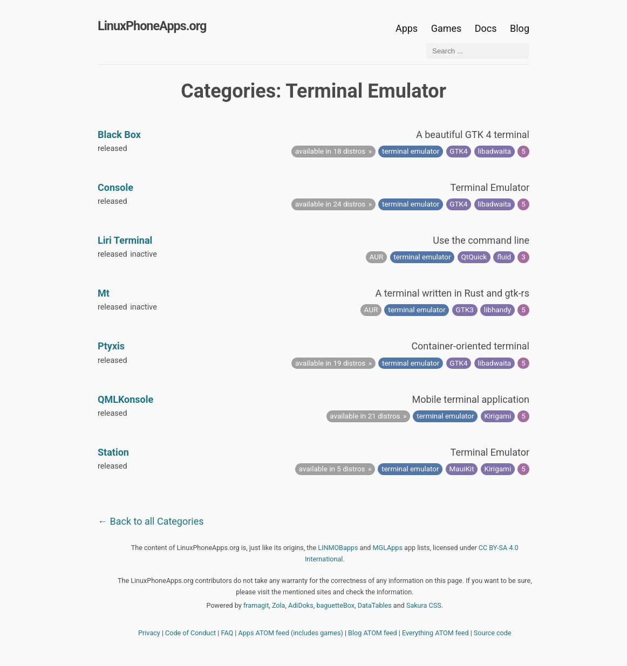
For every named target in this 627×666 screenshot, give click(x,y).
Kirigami (498, 415)
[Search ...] (477, 51)
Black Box (119, 134)
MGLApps (388, 548)
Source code (493, 633)
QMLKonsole (125, 399)
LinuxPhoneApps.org (152, 25)
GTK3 (465, 309)
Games (446, 28)
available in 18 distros (330, 151)
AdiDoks (301, 605)
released (112, 148)
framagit (256, 605)
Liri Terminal (125, 240)
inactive (143, 254)
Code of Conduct (190, 633)
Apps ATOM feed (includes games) (290, 633)
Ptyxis (111, 346)
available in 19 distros (330, 363)
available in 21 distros (365, 415)
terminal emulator (410, 151)
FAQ (227, 633)
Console (115, 187)
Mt (104, 293)
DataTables (375, 605)
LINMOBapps (338, 548)
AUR (377, 256)
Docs (487, 28)
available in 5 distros (332, 468)
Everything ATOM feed (435, 633)
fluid (504, 256)
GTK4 (458, 151)
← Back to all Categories (151, 521)
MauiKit (461, 468)
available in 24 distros (330, 204)
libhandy (497, 309)
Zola (278, 605)
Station (113, 452)
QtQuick (474, 256)
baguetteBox (335, 605)
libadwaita (495, 151)
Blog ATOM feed (372, 633)
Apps (407, 28)
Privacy (149, 633)
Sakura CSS (423, 605)
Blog (519, 28)
